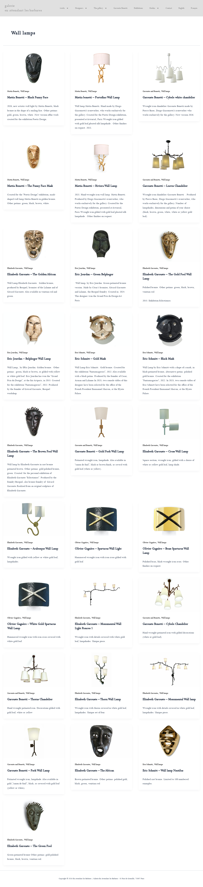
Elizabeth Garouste (14, 268)
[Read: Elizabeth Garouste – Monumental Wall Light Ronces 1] (101, 594)
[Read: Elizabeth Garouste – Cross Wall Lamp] (169, 422)
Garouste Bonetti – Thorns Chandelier (30, 699)
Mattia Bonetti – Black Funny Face (27, 97)
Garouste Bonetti (120, 8)
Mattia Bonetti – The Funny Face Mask (30, 186)
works (64, 8)
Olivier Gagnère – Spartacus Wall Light (98, 549)
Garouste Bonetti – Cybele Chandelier (165, 624)
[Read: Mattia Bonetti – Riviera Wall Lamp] (101, 156)
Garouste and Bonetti (151, 91)
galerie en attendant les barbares (23, 8)
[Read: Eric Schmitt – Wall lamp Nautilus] (169, 741)
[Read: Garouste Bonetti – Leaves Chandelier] (169, 156)
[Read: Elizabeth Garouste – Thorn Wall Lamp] (101, 670)
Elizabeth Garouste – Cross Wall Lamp (165, 452)
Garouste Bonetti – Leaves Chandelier (165, 186)
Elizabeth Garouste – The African (94, 771)
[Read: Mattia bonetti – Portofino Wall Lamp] (101, 68)
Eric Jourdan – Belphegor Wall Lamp (29, 359)
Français (194, 8)
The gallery (100, 8)
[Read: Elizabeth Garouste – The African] (101, 741)
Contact (169, 8)
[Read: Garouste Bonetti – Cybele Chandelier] (169, 594)
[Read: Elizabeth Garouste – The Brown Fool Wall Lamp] (33, 422)
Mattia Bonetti (13, 91)
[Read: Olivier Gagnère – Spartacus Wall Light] (101, 519)
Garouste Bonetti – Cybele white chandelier (169, 97)
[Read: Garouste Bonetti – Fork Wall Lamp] (33, 741)
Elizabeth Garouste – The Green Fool (29, 846)
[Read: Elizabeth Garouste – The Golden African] (33, 245)
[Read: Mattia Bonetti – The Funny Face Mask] (33, 156)
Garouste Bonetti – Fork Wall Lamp (28, 771)
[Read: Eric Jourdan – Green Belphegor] (101, 245)
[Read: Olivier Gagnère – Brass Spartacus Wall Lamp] (169, 519)
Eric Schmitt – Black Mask (158, 359)
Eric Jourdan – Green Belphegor (94, 274)
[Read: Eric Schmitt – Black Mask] (169, 329)
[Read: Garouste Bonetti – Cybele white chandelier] (169, 68)
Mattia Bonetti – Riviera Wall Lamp (96, 186)
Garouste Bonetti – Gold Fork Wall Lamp (99, 452)
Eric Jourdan (80, 268)
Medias (154, 8)
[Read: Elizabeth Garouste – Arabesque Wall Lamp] (33, 519)
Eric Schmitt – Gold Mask (90, 359)
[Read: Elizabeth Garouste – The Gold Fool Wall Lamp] (169, 245)
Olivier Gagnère (81, 542)
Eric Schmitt (80, 352)
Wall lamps (24, 91)
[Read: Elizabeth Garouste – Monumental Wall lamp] (169, 670)
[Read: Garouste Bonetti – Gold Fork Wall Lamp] (101, 422)
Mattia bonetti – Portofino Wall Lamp (97, 97)
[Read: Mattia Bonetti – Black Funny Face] (33, 68)
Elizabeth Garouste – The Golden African (31, 274)
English (181, 8)
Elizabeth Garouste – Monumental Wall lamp (169, 699)
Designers (81, 8)
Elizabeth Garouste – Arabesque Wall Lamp (32, 549)
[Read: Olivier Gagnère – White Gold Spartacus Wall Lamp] (33, 594)
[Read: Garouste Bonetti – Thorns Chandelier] (33, 670)
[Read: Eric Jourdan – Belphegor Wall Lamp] (33, 329)
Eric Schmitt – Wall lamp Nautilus (163, 771)
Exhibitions (138, 8)
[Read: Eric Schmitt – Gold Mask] (101, 329)
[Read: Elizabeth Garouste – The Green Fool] (33, 816)
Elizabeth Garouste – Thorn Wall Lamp (98, 699)
